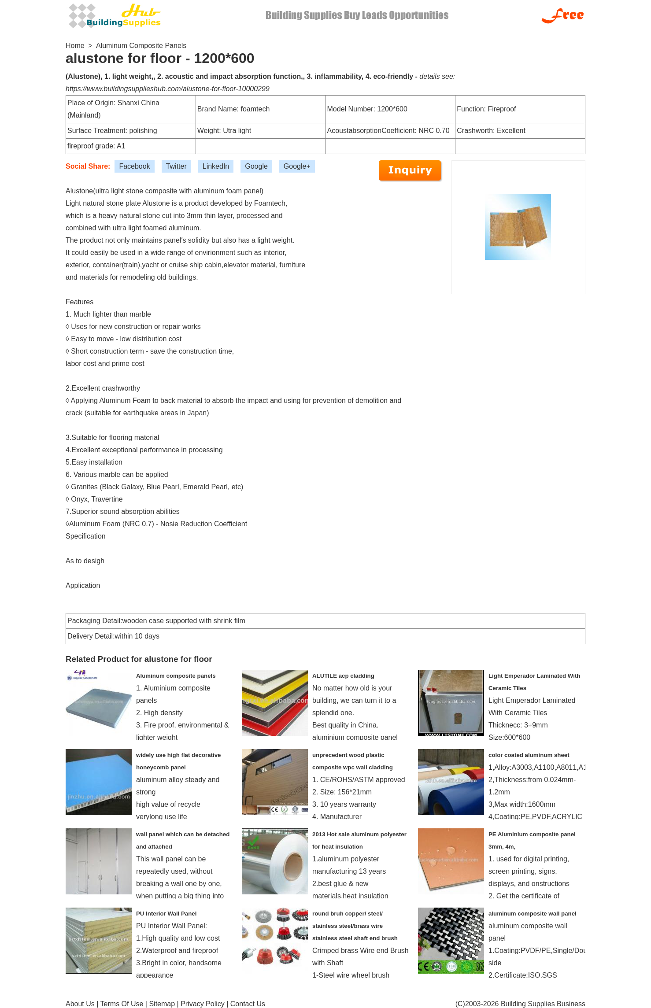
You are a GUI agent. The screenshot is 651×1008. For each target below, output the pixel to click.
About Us (80, 1004)
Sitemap (162, 1004)
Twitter (176, 166)
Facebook (134, 166)
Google (256, 166)
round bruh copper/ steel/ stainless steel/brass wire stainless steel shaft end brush (355, 926)
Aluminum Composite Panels (141, 45)
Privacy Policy (203, 1004)
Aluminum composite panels (176, 675)
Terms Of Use (122, 1004)
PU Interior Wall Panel (166, 913)
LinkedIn (216, 166)
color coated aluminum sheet (529, 755)
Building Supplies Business (543, 1004)
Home (75, 45)
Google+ (297, 166)
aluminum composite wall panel (532, 913)
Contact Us (247, 1004)
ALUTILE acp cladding (343, 675)
